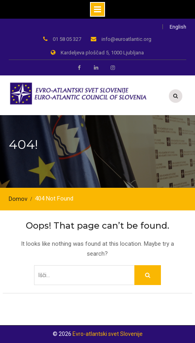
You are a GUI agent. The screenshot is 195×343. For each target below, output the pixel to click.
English (178, 27)
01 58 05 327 (67, 39)
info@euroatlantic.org (126, 39)
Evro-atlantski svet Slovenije (108, 334)
